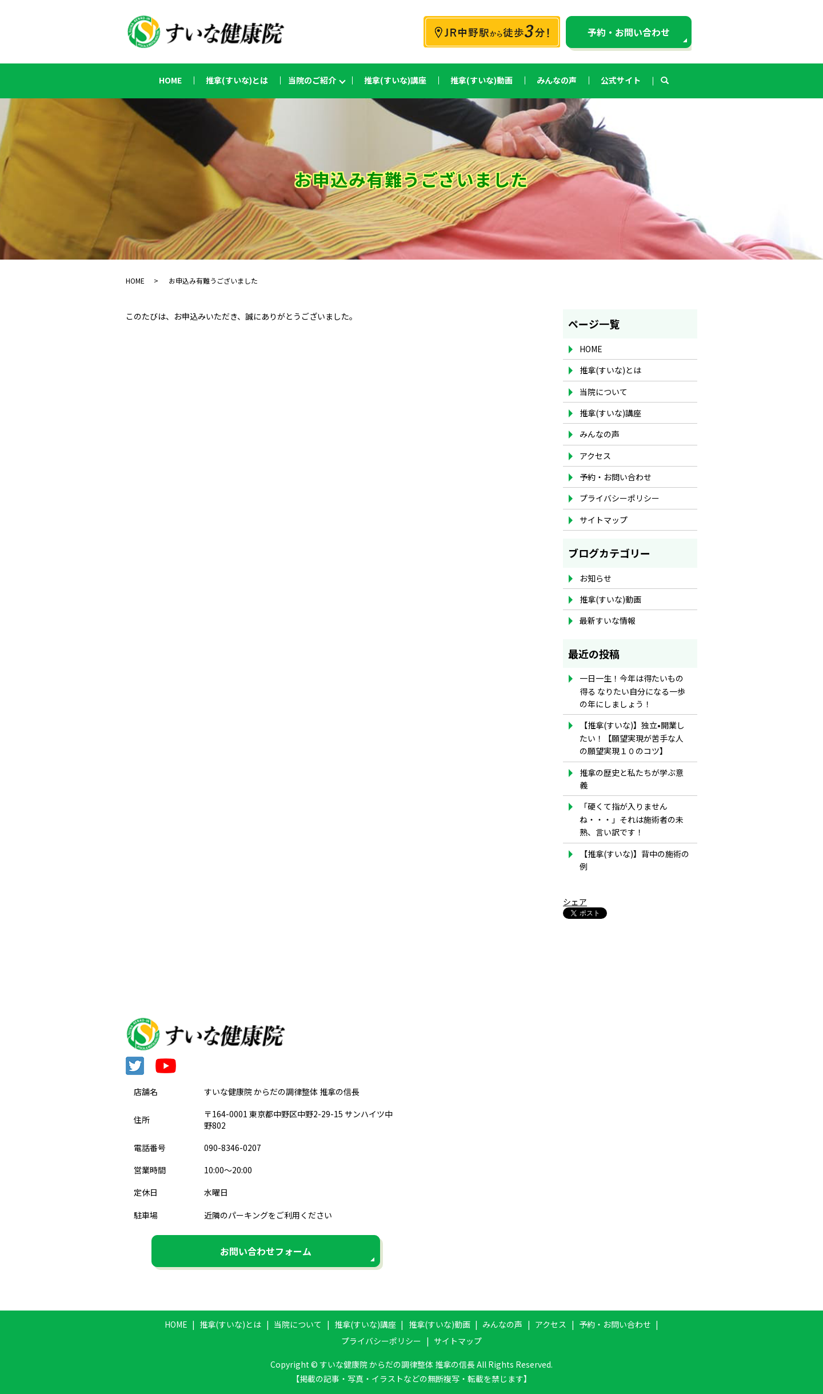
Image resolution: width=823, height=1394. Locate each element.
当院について (604, 391)
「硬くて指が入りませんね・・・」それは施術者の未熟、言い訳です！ (632, 819)
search (671, 80)
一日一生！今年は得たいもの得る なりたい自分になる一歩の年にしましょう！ (632, 691)
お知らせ (596, 578)
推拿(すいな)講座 (395, 80)
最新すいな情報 (608, 620)
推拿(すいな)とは (237, 80)
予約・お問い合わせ (629, 32)
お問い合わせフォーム (265, 1251)
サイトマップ (604, 519)
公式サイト (621, 80)
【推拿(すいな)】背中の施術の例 (634, 860)
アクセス (595, 455)
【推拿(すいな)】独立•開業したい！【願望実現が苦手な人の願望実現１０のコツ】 (632, 737)
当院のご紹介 (312, 80)
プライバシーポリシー (620, 498)
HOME (170, 80)
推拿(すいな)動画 (481, 80)
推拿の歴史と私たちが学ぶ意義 (632, 779)
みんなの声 (557, 80)
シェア (575, 901)
